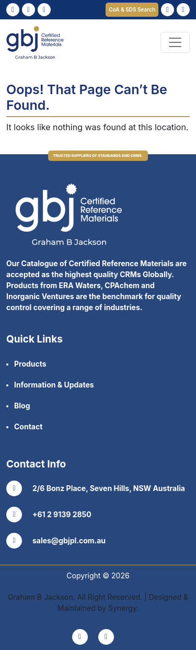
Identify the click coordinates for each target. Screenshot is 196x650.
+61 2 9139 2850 (48, 514)
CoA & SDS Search (132, 9)
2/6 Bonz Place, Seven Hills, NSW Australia (95, 488)
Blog (22, 405)
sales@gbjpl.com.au (56, 541)
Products (30, 363)
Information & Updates (54, 384)
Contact (28, 426)
